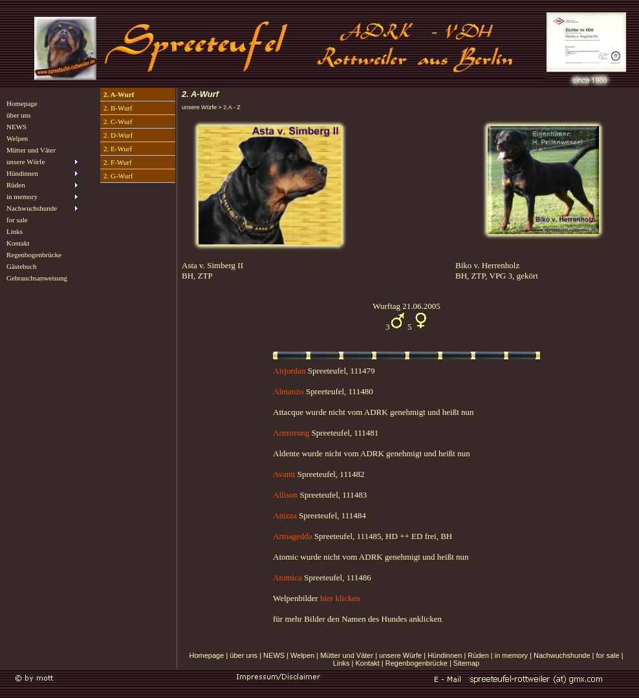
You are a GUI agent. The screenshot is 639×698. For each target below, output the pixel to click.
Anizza (285, 515)
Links (14, 231)
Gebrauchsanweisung (36, 278)
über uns (18, 115)
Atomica (287, 577)
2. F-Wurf (117, 162)
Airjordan (289, 370)
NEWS (16, 127)
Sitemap (466, 663)
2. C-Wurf (118, 121)
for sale (17, 220)
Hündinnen (445, 655)
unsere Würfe (400, 655)
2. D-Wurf (118, 135)
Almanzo (289, 391)
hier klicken (340, 598)
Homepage (22, 103)
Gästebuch (21, 266)
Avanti (284, 474)
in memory (511, 655)
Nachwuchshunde (562, 655)
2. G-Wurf (118, 176)
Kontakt (17, 243)
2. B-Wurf (118, 108)
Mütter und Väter (31, 150)
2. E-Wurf (117, 149)
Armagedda (292, 536)
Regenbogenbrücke (33, 255)
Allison (285, 495)
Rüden (478, 655)
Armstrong (291, 433)
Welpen (17, 138)
